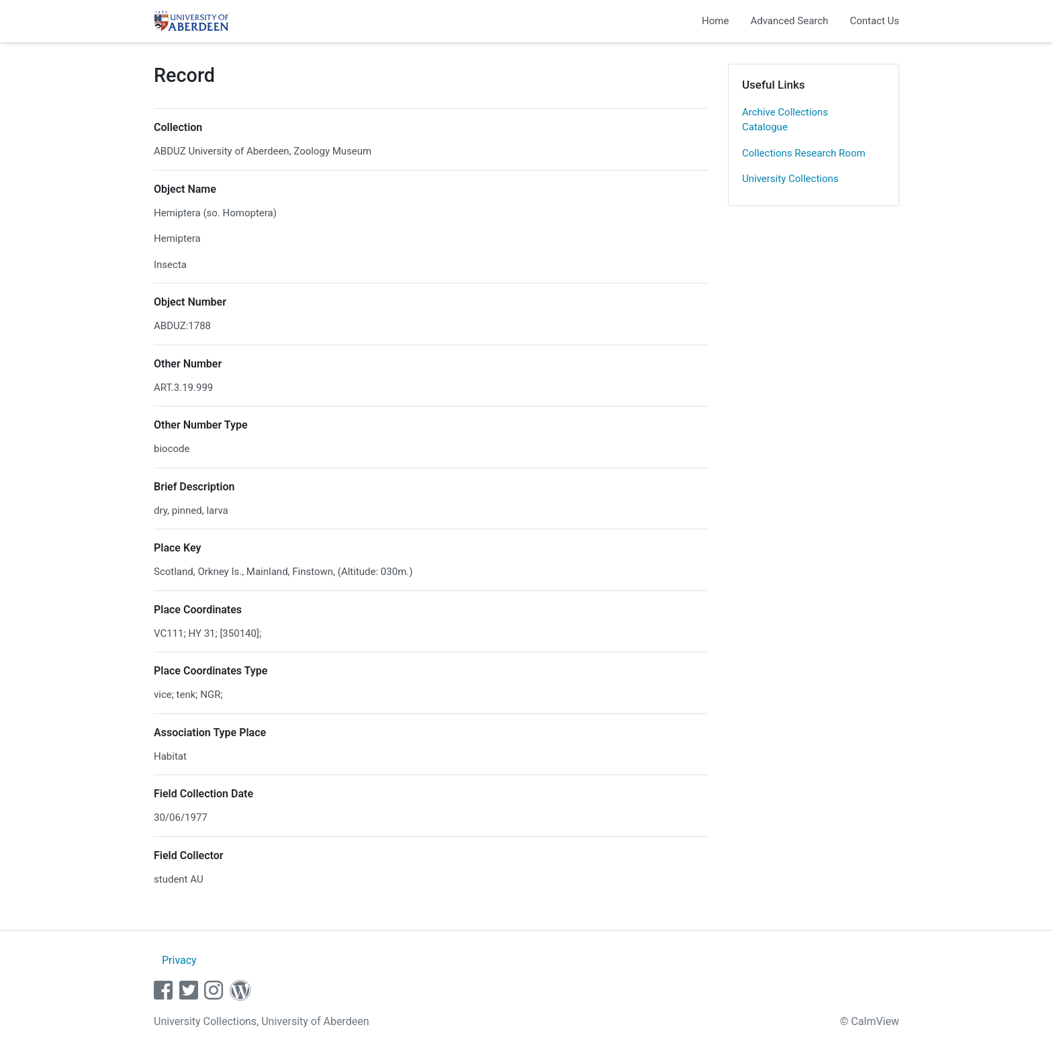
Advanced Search (789, 21)
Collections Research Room (804, 153)
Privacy (179, 960)
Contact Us (874, 21)
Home (715, 21)
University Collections (790, 179)
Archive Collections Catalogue (785, 120)
